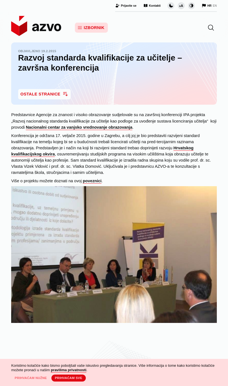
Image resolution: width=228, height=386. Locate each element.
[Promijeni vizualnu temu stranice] (170, 5)
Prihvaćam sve (68, 378)
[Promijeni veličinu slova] (181, 5)
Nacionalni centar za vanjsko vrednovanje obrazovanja (79, 127)
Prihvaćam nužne (31, 378)
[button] (211, 27)
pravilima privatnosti (68, 370)
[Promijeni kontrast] (191, 5)
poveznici (92, 181)
